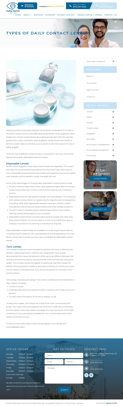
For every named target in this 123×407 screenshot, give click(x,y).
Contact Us (110, 15)
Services (38, 15)
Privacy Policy (70, 403)
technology (92, 157)
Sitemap (80, 403)
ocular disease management (99, 151)
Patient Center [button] (66, 15)
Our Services (92, 83)
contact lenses (93, 129)
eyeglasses (91, 134)
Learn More (100, 180)
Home (18, 15)
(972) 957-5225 (96, 362)
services (90, 123)
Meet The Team (93, 90)
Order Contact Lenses (89, 15)
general (90, 112)
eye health (91, 140)
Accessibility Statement (54, 403)
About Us (91, 76)
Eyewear (50, 15)
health (89, 117)
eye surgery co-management (99, 146)
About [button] (27, 15)
